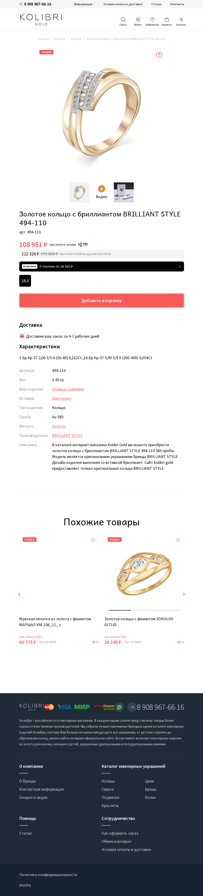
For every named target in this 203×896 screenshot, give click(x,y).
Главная (43, 39)
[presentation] (19, 594)
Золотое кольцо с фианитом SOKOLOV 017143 (138, 621)
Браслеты (110, 805)
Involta (25, 885)
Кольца (76, 39)
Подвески (110, 797)
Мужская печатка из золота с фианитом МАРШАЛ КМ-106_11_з (55, 621)
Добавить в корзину (101, 300)
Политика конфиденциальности (48, 874)
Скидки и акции (33, 797)
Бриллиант (62, 398)
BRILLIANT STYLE (67, 435)
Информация (83, 4)
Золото (58, 426)
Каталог (59, 39)
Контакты (177, 4)
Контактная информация (41, 789)
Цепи (149, 781)
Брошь (150, 789)
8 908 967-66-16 (37, 4)
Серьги (108, 789)
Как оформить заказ (120, 833)
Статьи (156, 4)
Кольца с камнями (68, 389)
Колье (150, 797)
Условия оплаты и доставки (122, 4)
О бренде (27, 781)
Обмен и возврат (117, 841)
